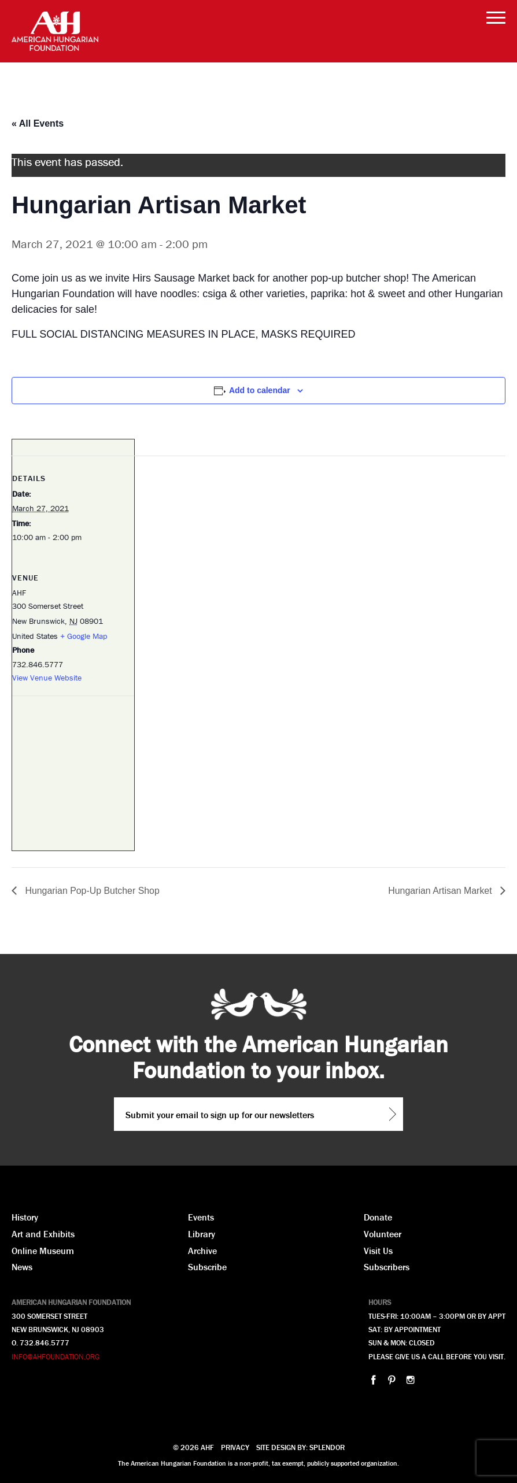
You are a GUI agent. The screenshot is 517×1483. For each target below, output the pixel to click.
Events (201, 1217)
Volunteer (382, 1234)
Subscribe (207, 1267)
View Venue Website (47, 677)
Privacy (235, 1447)
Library (201, 1234)
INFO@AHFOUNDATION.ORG (55, 1357)
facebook (373, 1380)
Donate (378, 1217)
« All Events (38, 123)
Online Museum (43, 1250)
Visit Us (378, 1250)
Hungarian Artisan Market (440, 891)
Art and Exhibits (43, 1234)
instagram (410, 1380)
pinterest (392, 1380)
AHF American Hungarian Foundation (55, 31)
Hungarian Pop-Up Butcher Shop (91, 891)
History (25, 1217)
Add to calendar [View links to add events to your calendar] (259, 390)
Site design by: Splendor (300, 1447)
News (22, 1267)
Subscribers (386, 1267)
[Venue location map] (73, 776)
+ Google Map (83, 636)
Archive (202, 1250)
